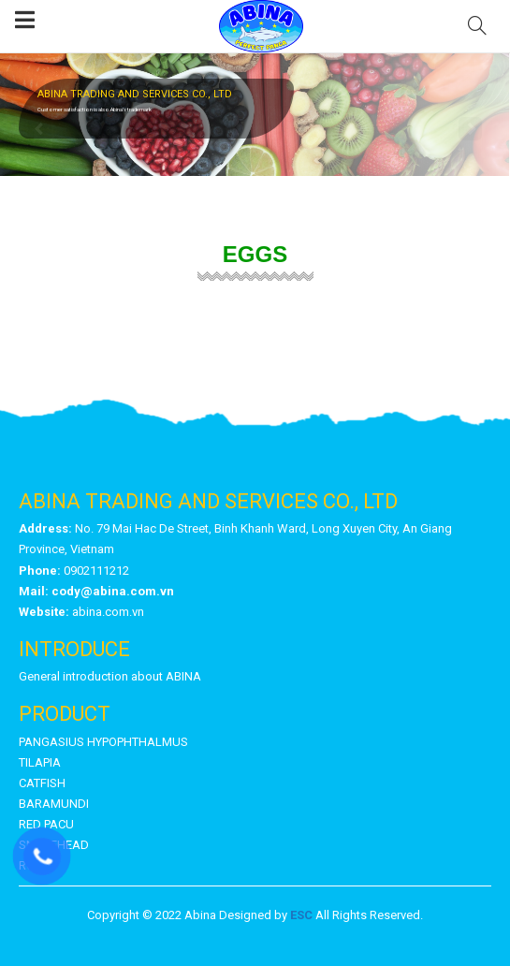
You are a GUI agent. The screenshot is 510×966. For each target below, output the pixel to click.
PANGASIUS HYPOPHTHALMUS (103, 742)
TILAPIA (40, 762)
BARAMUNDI (54, 804)
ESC (301, 915)
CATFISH (42, 783)
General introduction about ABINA (110, 676)
